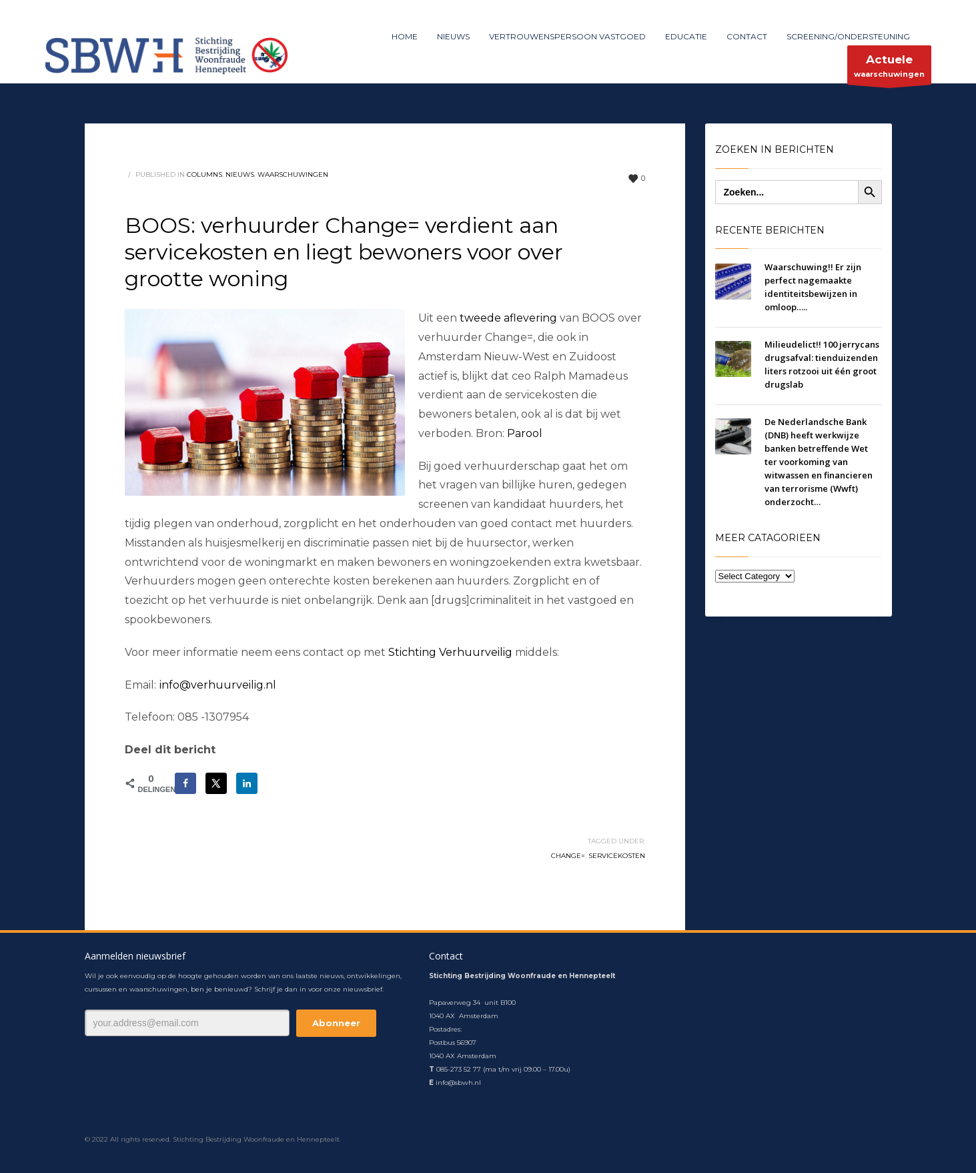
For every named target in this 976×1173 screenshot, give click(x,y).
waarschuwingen (889, 68)
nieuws (239, 174)
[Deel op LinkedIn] (247, 783)
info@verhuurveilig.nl (217, 685)
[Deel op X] (216, 783)
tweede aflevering (508, 318)
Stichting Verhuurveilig (450, 652)
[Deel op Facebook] (185, 783)
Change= (568, 855)
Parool (524, 433)
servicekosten (616, 855)
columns (204, 174)
